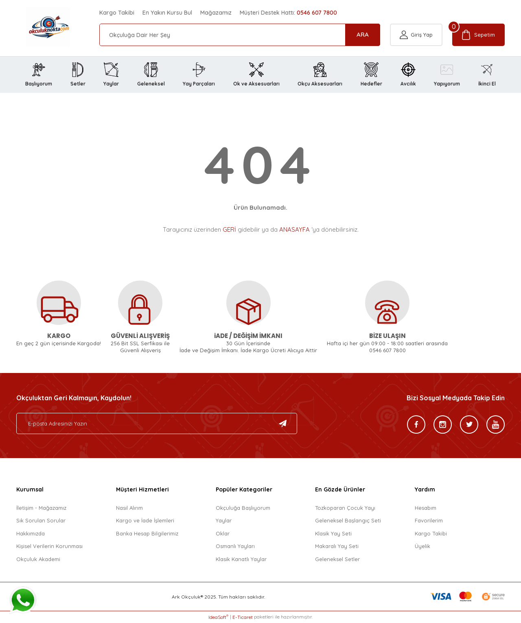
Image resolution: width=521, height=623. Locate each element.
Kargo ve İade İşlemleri (145, 520)
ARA (363, 34)
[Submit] (283, 423)
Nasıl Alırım (129, 508)
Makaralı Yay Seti (337, 546)
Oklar (223, 533)
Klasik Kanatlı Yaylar (241, 559)
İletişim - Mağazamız (41, 508)
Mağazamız (216, 12)
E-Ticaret (242, 617)
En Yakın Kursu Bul (167, 12)
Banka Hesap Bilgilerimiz (147, 533)
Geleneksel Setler (337, 559)
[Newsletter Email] (156, 423)
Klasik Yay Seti (333, 533)
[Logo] (38, 27)
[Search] (239, 35)
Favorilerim (429, 520)
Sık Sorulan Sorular (41, 520)
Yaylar (224, 520)
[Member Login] (416, 35)
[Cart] (478, 35)
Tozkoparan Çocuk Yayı (345, 508)
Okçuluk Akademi (38, 559)
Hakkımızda (30, 533)
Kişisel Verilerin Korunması (49, 546)
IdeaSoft (218, 617)
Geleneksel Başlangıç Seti (348, 520)
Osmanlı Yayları (235, 546)
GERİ (229, 229)
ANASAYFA (294, 229)
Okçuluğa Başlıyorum (243, 508)
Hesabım (425, 508)
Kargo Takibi (116, 12)
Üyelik (422, 546)
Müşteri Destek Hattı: (288, 12)
